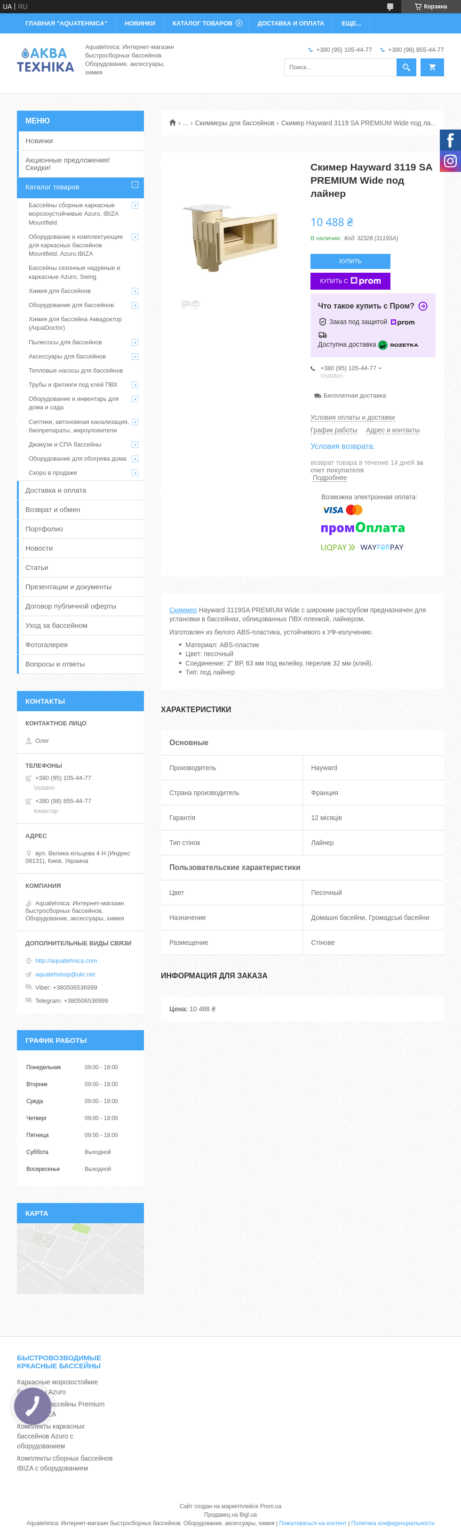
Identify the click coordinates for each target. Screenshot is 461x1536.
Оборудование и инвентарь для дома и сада (74, 403)
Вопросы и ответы (55, 664)
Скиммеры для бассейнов (235, 123)
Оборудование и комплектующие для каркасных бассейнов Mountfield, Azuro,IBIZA (76, 245)
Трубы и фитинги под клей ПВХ (73, 384)
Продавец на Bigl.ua (230, 1515)
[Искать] (406, 67)
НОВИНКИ (140, 23)
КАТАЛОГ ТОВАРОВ (202, 23)
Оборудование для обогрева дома (78, 458)
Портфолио (44, 529)
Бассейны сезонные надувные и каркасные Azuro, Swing (74, 272)
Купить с (350, 281)
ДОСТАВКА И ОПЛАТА (290, 23)
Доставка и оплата (55, 490)
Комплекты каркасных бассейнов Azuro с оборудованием (51, 1436)
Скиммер (183, 610)
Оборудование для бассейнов (71, 305)
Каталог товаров (52, 187)
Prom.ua (270, 1506)
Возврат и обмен (52, 509)
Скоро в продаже (53, 472)
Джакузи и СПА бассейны (65, 444)
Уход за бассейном (56, 625)
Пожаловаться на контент (312, 1523)
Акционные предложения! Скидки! (67, 163)
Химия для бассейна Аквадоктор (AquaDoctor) (75, 323)
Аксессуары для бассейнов (67, 356)
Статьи (36, 567)
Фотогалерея (46, 645)
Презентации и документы (68, 587)
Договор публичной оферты (70, 606)
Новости (39, 548)
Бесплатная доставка (355, 395)
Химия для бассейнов (60, 290)
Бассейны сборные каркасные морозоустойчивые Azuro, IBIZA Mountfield (74, 214)
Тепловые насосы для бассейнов (76, 370)
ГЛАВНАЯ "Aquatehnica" (66, 23)
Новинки (39, 141)
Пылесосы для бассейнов (65, 342)
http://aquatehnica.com (66, 960)
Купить (350, 261)
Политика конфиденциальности (393, 1523)
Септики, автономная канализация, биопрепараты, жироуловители (79, 426)
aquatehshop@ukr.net (65, 974)
